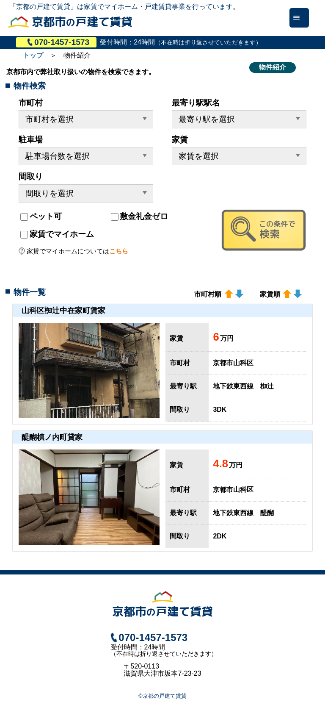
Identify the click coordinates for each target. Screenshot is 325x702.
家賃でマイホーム (57, 234)
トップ (33, 55)
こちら (118, 251)
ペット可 (40, 216)
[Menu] (299, 18)
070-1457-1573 (58, 42)
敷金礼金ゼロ (139, 216)
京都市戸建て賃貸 (82, 22)
